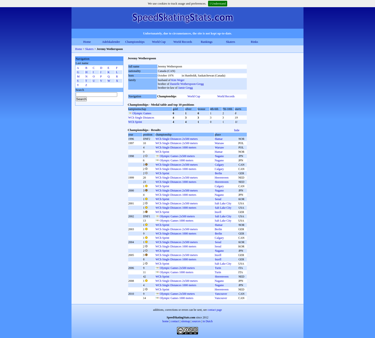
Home (87, 42)
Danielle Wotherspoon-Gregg (187, 84)
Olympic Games (141, 113)
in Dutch (208, 321)
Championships (135, 42)
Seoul (218, 199)
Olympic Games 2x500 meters (177, 156)
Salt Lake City (223, 203)
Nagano (219, 156)
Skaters (230, 42)
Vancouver (221, 293)
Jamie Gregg (185, 87)
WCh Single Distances (141, 117)
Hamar (219, 139)
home (165, 321)
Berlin (218, 173)
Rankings (206, 42)
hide (236, 130)
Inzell (218, 212)
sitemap (185, 321)
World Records (182, 42)
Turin (218, 268)
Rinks (254, 42)
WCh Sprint (135, 122)
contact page (215, 309)
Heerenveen (221, 177)
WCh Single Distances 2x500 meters (176, 139)
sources (196, 321)
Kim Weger (177, 80)
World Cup (158, 42)
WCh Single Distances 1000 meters (175, 147)
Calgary (219, 164)
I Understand (218, 3)
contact (175, 321)
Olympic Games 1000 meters (176, 160)
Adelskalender (111, 42)
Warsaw (219, 143)
